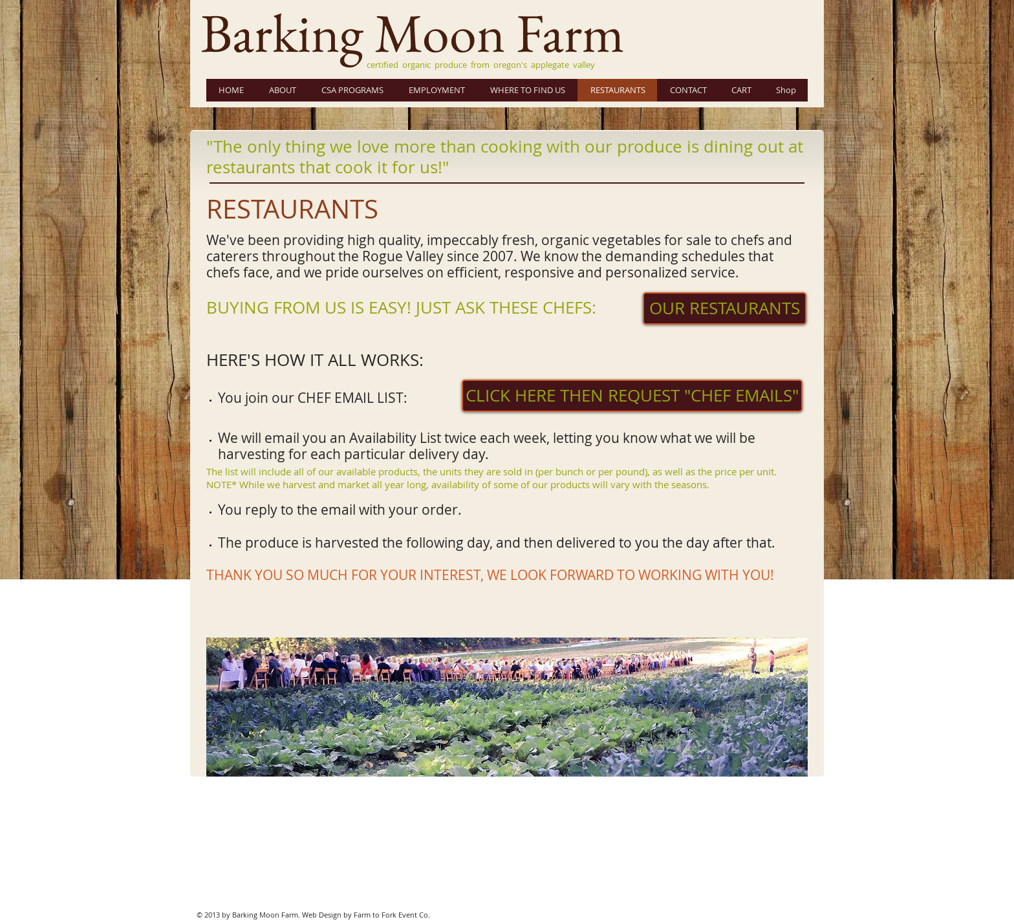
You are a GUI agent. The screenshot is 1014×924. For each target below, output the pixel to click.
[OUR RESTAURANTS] (724, 308)
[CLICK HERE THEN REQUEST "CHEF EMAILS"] (632, 396)
